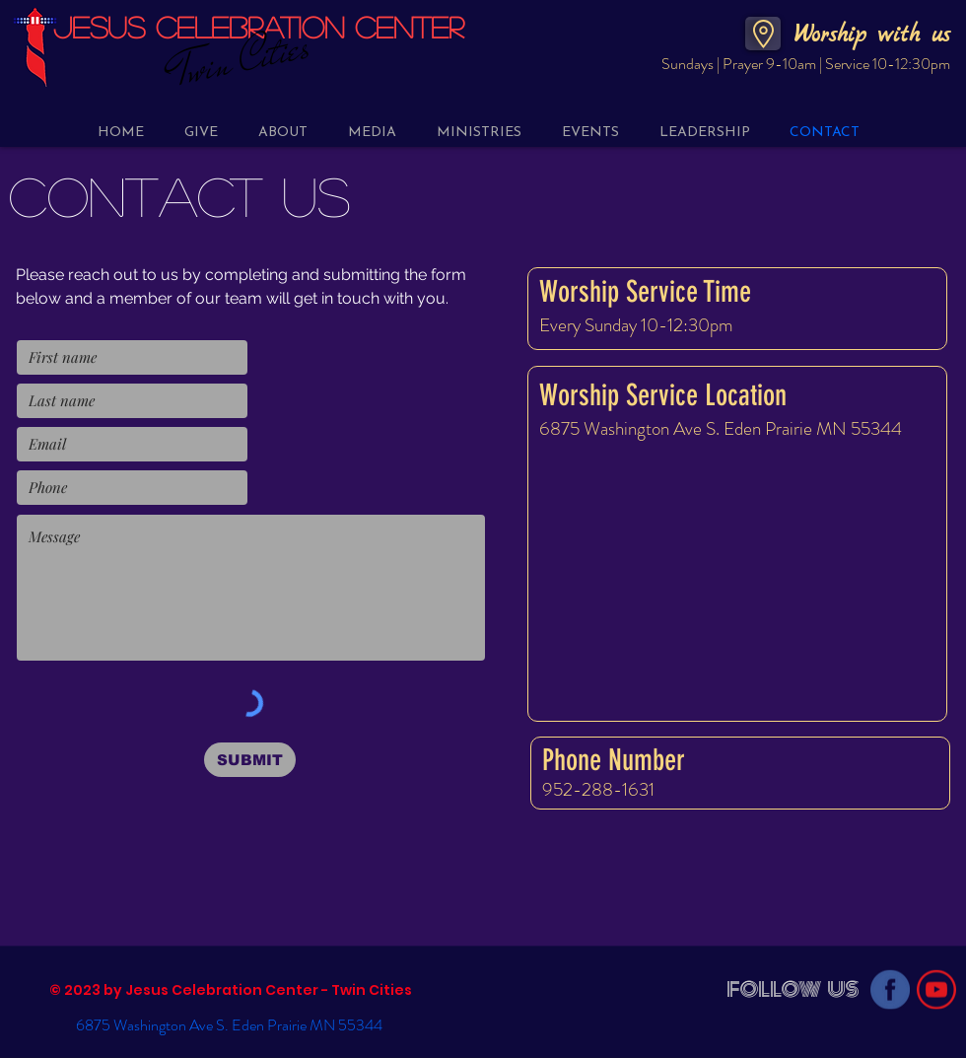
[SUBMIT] (250, 759)
